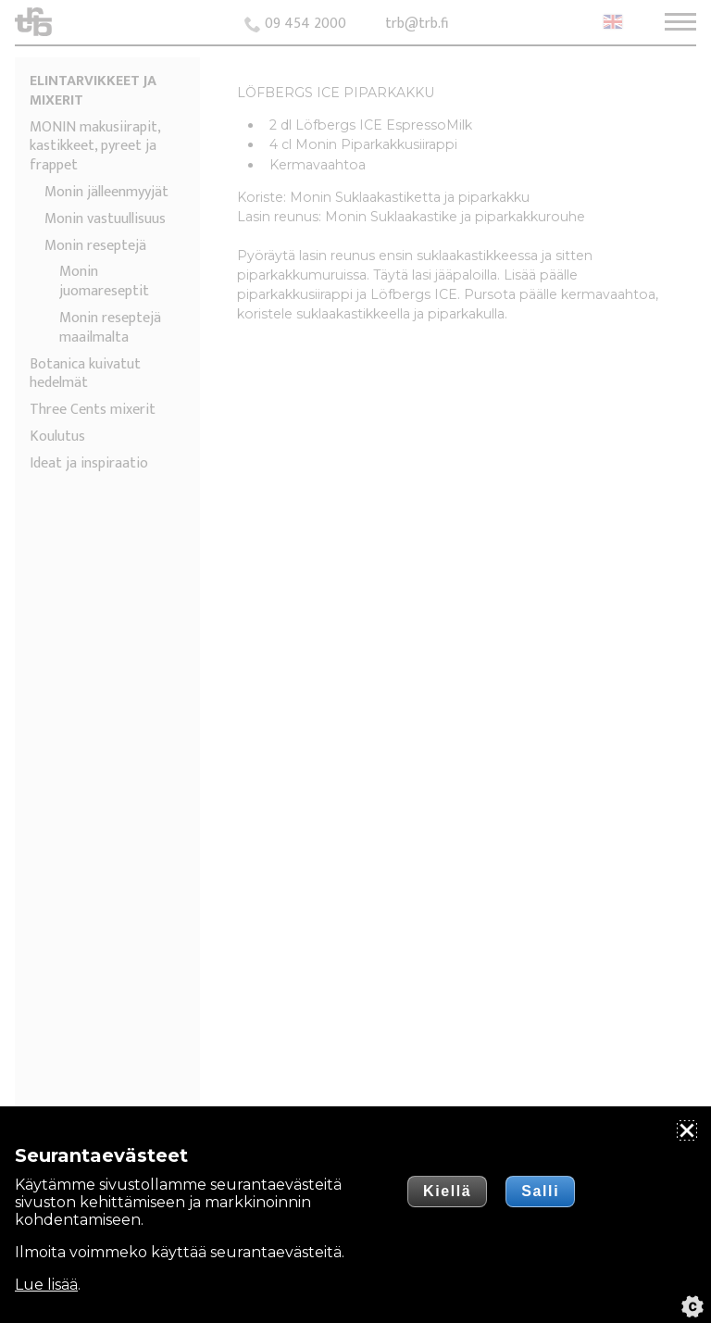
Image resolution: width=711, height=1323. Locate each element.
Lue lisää (46, 1284)
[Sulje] (687, 1130)
